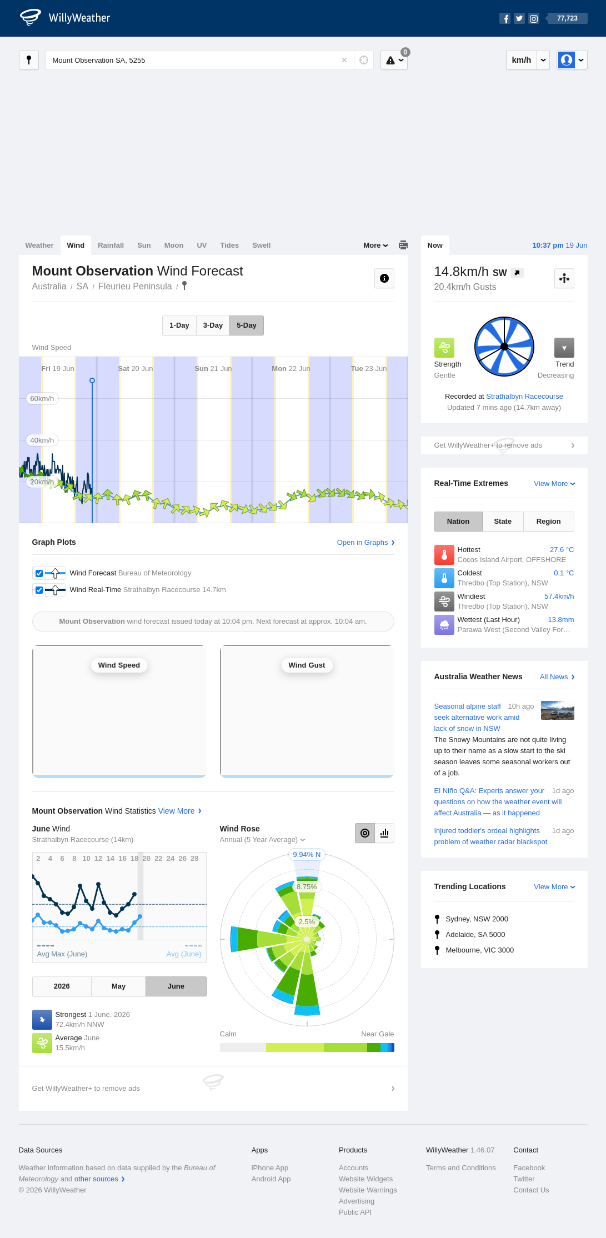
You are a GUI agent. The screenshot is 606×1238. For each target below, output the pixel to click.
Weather (40, 245)
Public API (355, 1212)
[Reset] (344, 60)
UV (202, 245)
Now (435, 245)
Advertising (356, 1201)
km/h (521, 59)
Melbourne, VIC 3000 (480, 950)
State (503, 521)
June (176, 986)
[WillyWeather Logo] (71, 18)
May (119, 986)
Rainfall (111, 245)
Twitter (523, 1179)
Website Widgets (366, 1179)
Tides (229, 245)
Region (549, 521)
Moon (174, 245)
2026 (62, 986)
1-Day (179, 325)
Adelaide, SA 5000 (475, 934)
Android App (271, 1179)
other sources (96, 1179)
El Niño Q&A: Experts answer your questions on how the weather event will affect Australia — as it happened (504, 801)
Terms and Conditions (461, 1168)
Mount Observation (184, 285)
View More (551, 483)
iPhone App (270, 1168)
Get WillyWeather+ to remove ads (488, 445)
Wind (76, 245)
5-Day (246, 325)
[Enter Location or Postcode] (210, 60)
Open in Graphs (362, 542)
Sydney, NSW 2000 (477, 919)
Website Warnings (368, 1190)
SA (82, 286)
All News (554, 677)
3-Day (213, 325)
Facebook (529, 1168)
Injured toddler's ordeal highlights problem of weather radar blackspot (504, 835)
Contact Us (531, 1190)
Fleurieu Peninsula (135, 286)
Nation (458, 521)
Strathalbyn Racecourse (524, 396)
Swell (261, 245)
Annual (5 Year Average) (259, 839)
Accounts (353, 1168)
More (371, 245)
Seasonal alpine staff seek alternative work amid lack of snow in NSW (504, 740)
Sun (144, 245)
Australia (49, 286)
